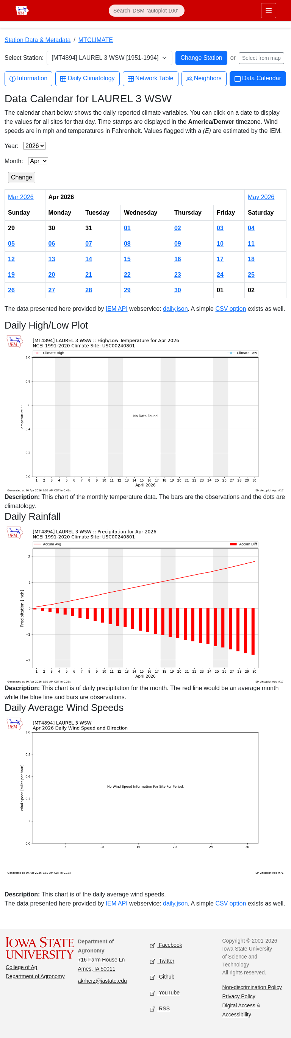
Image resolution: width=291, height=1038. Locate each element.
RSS (160, 1008)
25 (251, 274)
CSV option (230, 308)
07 (88, 243)
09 (177, 243)
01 (127, 228)
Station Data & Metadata (37, 40)
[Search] (147, 11)
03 (220, 228)
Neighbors (204, 78)
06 (51, 243)
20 (51, 274)
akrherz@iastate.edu (102, 981)
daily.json (175, 308)
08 (127, 243)
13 (51, 259)
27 (51, 290)
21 (88, 274)
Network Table (151, 78)
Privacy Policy (238, 996)
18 (251, 259)
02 (177, 228)
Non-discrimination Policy (252, 987)
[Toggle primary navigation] (268, 10)
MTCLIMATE (95, 40)
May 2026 (261, 197)
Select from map (261, 58)
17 (220, 259)
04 (251, 228)
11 (251, 243)
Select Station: (24, 58)
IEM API (117, 308)
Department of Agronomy (35, 976)
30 (177, 290)
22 (127, 274)
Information (28, 78)
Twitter (162, 961)
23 (177, 274)
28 (88, 290)
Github (162, 976)
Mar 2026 (21, 197)
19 (11, 274)
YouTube (165, 992)
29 (127, 290)
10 (220, 243)
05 (11, 243)
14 (88, 259)
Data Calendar (258, 78)
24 (220, 274)
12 (11, 259)
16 (177, 259)
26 (11, 290)
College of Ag (21, 967)
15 (127, 259)
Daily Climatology (87, 78)
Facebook (166, 945)
